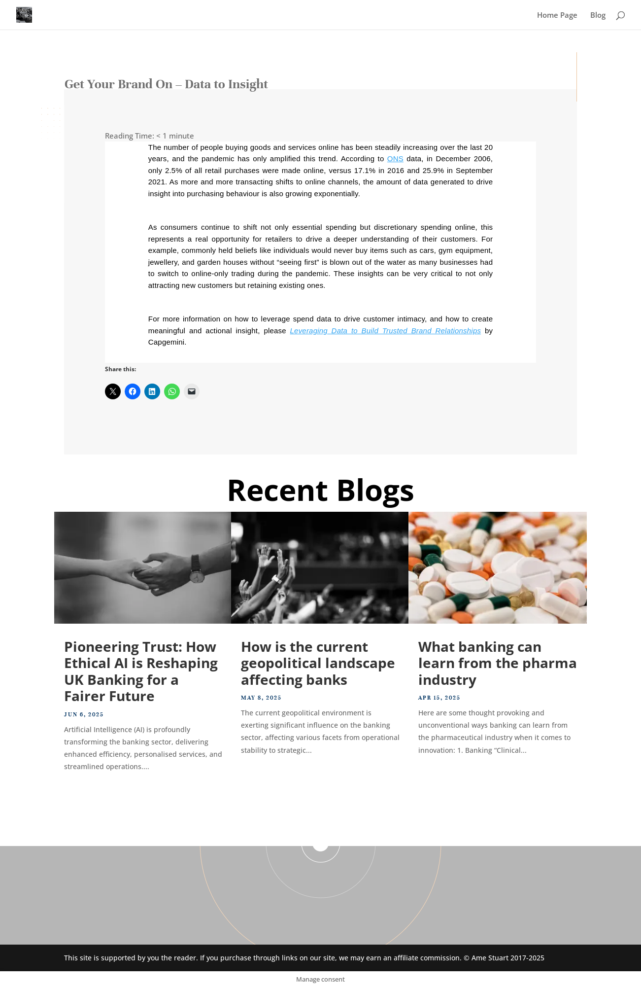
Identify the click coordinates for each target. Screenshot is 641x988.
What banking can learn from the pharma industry (497, 663)
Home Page (557, 15)
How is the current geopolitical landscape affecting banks (318, 663)
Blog (598, 15)
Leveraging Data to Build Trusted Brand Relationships (385, 330)
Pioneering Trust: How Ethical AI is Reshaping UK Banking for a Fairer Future (141, 671)
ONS (395, 158)
